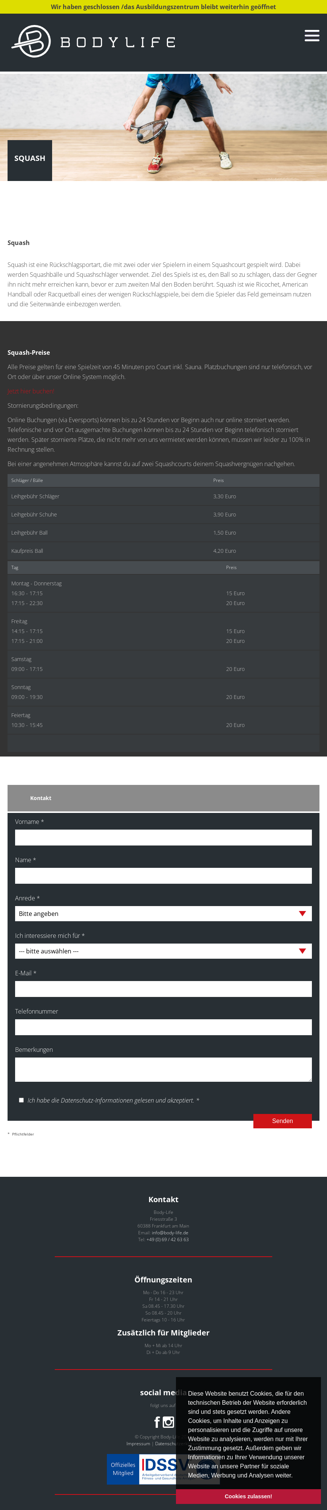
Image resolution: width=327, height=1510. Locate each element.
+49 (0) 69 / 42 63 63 (168, 1239)
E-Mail (26, 973)
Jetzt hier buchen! (31, 391)
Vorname (29, 821)
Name (25, 860)
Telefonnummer (36, 1011)
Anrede (27, 898)
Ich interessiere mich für (50, 935)
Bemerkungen (34, 1049)
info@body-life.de (170, 1232)
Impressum (138, 1443)
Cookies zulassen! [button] (248, 1496)
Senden (282, 1121)
